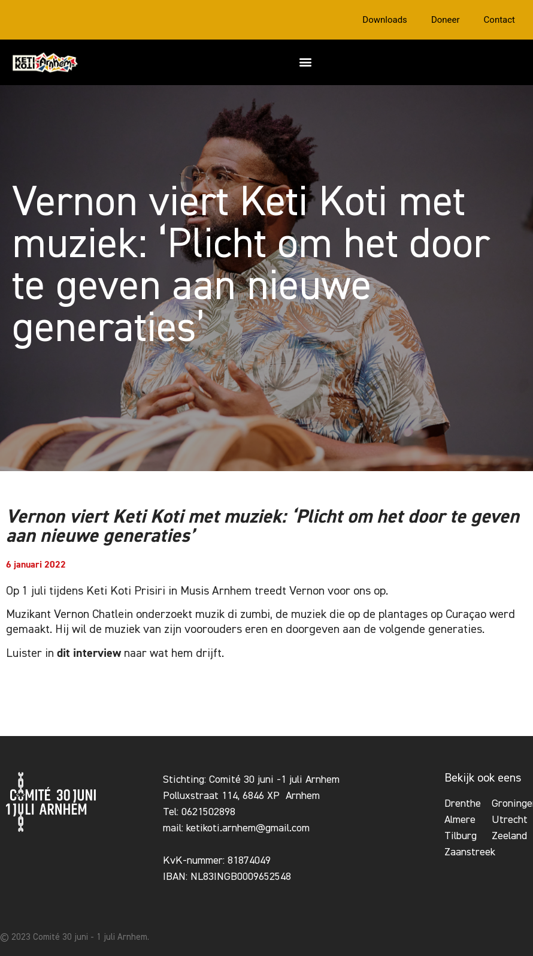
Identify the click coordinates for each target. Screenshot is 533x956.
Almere (460, 820)
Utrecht (510, 820)
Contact (499, 19)
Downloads (384, 19)
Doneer (445, 19)
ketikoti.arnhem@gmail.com (248, 828)
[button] (306, 61)
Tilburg (460, 836)
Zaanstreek (469, 852)
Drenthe (462, 803)
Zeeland (509, 836)
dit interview (89, 653)
